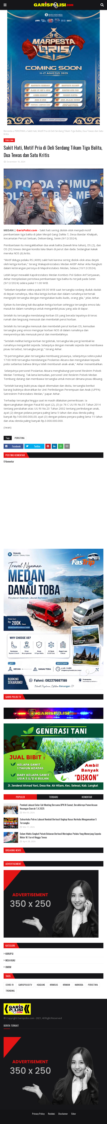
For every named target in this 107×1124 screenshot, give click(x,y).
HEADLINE (41, 984)
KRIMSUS (54, 984)
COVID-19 (10, 984)
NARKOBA (79, 984)
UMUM (8, 967)
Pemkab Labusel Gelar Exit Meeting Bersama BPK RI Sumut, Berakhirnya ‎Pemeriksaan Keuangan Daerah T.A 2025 (58, 806)
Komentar (87, 797)
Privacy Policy (38, 1113)
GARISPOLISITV (25, 984)
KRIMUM (66, 984)
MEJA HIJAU (10, 960)
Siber (73, 1113)
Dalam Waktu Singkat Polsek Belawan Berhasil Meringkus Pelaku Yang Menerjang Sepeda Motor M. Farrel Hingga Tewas (60, 835)
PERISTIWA (20, 131)
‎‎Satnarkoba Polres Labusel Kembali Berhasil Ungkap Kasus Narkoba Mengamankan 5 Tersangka (58, 821)
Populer (20, 797)
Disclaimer (63, 1113)
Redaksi (51, 1113)
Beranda (8, 131)
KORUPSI (9, 953)
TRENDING (10, 990)
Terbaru (53, 797)
